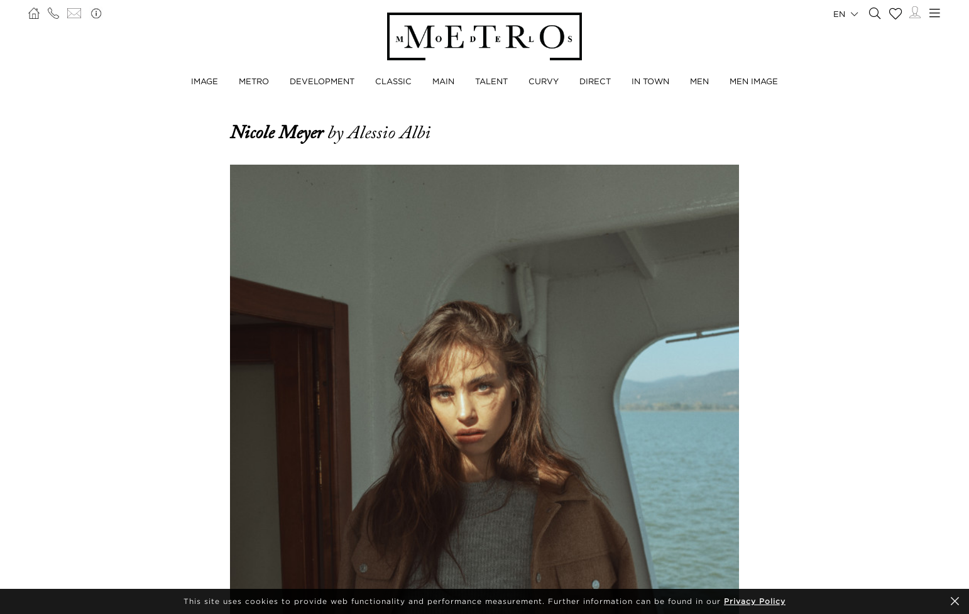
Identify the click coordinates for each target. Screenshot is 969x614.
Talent (491, 81)
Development (322, 81)
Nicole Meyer (278, 132)
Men (699, 81)
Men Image (754, 81)
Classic (393, 81)
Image (204, 81)
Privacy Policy (755, 601)
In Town (650, 81)
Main (443, 81)
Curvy (543, 81)
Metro (254, 81)
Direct (595, 81)
